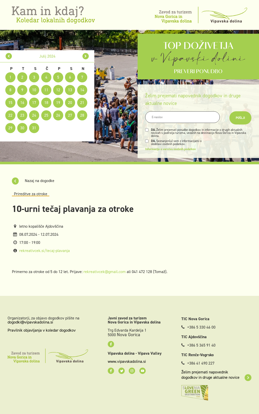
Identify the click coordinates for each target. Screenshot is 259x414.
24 (34, 115)
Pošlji (240, 118)
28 (82, 115)
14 (82, 90)
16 (22, 102)
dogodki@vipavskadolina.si (30, 322)
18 (46, 102)
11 (46, 90)
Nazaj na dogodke (33, 180)
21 (82, 102)
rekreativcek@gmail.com (104, 271)
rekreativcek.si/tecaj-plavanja (44, 250)
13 (70, 90)
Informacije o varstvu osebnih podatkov (170, 149)
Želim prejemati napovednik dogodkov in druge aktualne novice (216, 374)
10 (34, 90)
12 (58, 90)
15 (10, 102)
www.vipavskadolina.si (127, 361)
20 (70, 102)
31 (34, 128)
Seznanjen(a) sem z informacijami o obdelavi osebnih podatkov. (176, 142)
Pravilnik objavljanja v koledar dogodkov (42, 330)
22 (10, 115)
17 (34, 102)
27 (70, 115)
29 (10, 128)
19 (58, 102)
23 (22, 115)
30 (22, 128)
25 (46, 115)
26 (58, 115)
